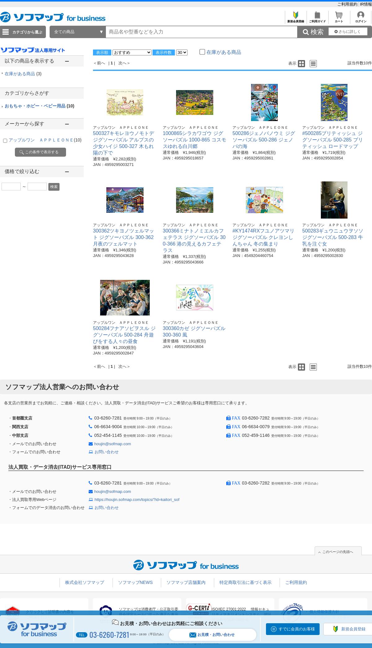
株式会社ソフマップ (84, 582)
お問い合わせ (107, 452)
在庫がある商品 (23, 73)
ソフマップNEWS (135, 582)
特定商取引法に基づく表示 (245, 582)
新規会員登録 (296, 19)
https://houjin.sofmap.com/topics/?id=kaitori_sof (137, 499)
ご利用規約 (348, 4)
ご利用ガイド (317, 19)
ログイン (361, 19)
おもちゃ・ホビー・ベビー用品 (39, 105)
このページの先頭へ (337, 552)
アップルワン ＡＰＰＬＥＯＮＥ (45, 139)
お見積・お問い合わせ (212, 635)
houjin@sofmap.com (112, 443)
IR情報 (366, 4)
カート (339, 19)
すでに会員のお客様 (297, 629)
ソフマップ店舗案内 (186, 582)
